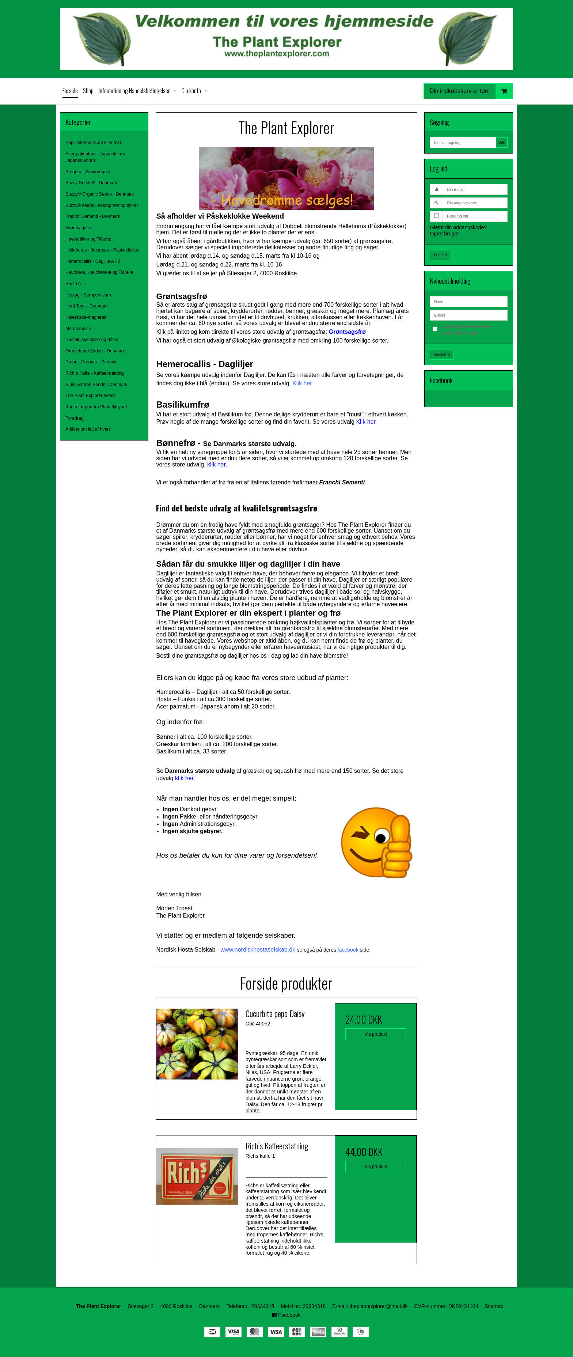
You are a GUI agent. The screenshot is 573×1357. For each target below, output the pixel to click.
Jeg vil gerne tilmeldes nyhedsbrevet (474, 329)
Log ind (440, 255)
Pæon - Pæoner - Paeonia (91, 361)
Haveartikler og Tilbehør (89, 239)
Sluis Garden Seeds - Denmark (96, 384)
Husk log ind (457, 216)
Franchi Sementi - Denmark (92, 216)
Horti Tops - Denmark (86, 306)
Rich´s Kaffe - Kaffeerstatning (94, 373)
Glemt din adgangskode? (458, 227)
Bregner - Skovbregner (88, 171)
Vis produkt (376, 1034)
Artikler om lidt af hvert (87, 429)
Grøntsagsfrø (78, 227)
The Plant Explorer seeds (90, 395)
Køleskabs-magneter (86, 317)
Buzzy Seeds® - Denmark (91, 182)
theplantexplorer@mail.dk (378, 1306)
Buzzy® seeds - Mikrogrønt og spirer (101, 205)
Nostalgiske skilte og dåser (92, 339)
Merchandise (78, 328)
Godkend (442, 354)
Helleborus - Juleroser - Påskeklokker (102, 250)
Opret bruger (444, 234)
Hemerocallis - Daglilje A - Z (92, 261)
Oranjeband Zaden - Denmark (95, 351)
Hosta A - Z (76, 283)
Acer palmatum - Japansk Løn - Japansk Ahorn (96, 157)
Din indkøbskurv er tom (471, 91)
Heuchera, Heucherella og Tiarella (99, 272)
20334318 (262, 1306)
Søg (501, 142)
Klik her (302, 383)
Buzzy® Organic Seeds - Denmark (99, 194)
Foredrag (74, 418)
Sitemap (494, 1306)
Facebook (286, 1315)
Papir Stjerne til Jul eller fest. (93, 142)
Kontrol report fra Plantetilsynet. (96, 406)
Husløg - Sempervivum (88, 295)
